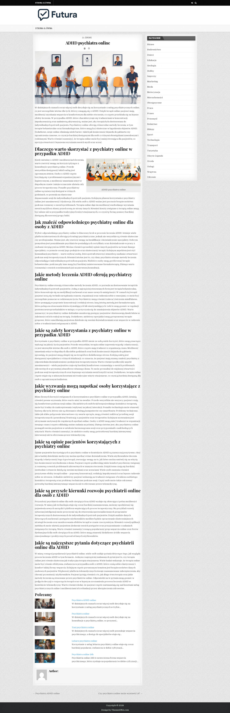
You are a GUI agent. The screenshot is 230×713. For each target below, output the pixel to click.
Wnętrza (151, 172)
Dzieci (150, 55)
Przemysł (152, 119)
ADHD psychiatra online (88, 43)
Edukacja (151, 60)
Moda (150, 87)
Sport (150, 134)
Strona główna (43, 3)
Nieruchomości (155, 97)
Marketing (152, 81)
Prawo (150, 113)
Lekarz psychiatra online (84, 641)
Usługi (150, 166)
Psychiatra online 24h (82, 654)
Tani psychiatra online (83, 627)
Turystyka (152, 150)
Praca (150, 108)
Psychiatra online (80, 614)
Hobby (150, 71)
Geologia (151, 65)
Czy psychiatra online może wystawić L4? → (120, 693)
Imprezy (151, 76)
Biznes (150, 44)
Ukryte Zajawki (155, 156)
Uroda (150, 161)
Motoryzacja (153, 92)
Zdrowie (88, 37)
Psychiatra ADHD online (84, 600)
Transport (152, 145)
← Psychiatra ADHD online (46, 693)
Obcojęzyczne (154, 103)
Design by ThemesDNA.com (115, 710)
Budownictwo (154, 49)
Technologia (153, 140)
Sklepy (150, 129)
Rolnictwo (152, 124)
